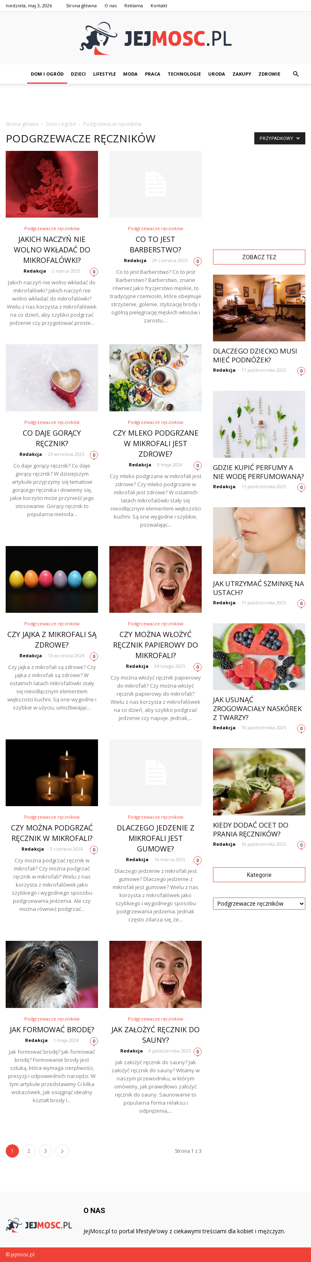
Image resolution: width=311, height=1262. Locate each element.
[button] (295, 74)
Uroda (216, 74)
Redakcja (34, 271)
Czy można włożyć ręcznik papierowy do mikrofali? (155, 644)
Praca (152, 74)
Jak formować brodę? (52, 1029)
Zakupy (241, 74)
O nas (110, 5)
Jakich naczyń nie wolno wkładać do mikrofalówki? (52, 249)
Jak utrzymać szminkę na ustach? (258, 588)
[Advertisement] (155, 101)
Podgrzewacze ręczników (52, 228)
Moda (130, 74)
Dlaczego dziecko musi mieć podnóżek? (255, 355)
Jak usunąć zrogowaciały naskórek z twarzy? (257, 708)
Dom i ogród (47, 74)
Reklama (133, 5)
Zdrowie (269, 74)
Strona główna (81, 5)
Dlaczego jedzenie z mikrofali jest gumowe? (155, 838)
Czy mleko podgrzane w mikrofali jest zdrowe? (155, 443)
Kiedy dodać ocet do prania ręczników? (250, 829)
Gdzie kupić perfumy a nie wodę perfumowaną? (258, 472)
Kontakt (159, 5)
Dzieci (78, 74)
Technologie (184, 74)
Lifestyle (104, 74)
